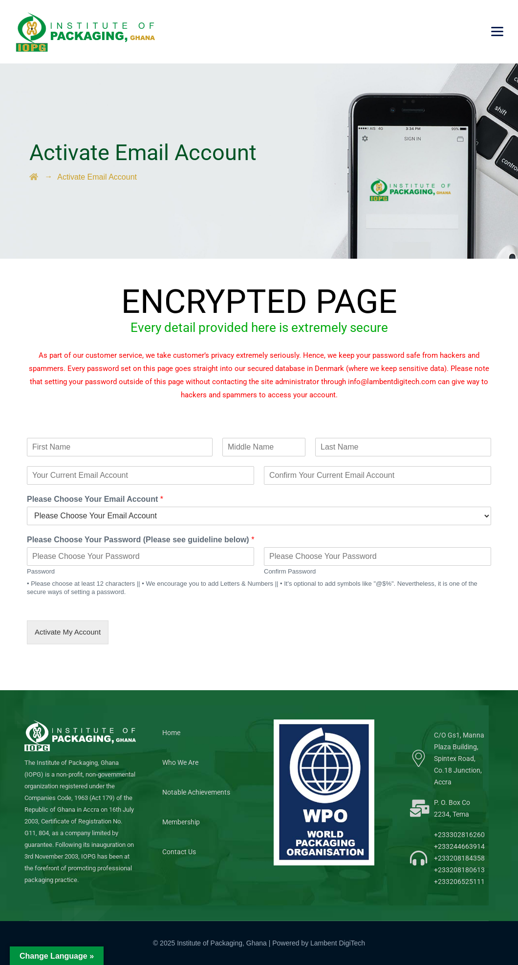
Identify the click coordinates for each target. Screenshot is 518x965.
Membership (181, 822)
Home (171, 733)
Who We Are (180, 762)
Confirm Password (290, 571)
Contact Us (179, 852)
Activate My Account (68, 632)
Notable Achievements (196, 792)
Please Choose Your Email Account (95, 499)
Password (41, 571)
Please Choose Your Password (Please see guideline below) (140, 539)
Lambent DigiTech (337, 943)
